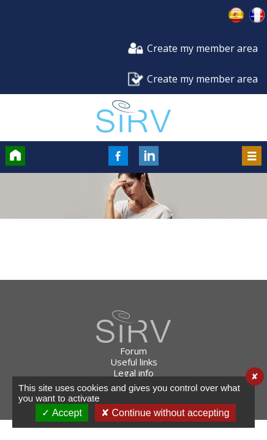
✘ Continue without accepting (165, 413)
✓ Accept (61, 413)
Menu (251, 156)
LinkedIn (149, 156)
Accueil (15, 156)
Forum (133, 350)
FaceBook (118, 156)
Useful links (133, 361)
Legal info (133, 372)
